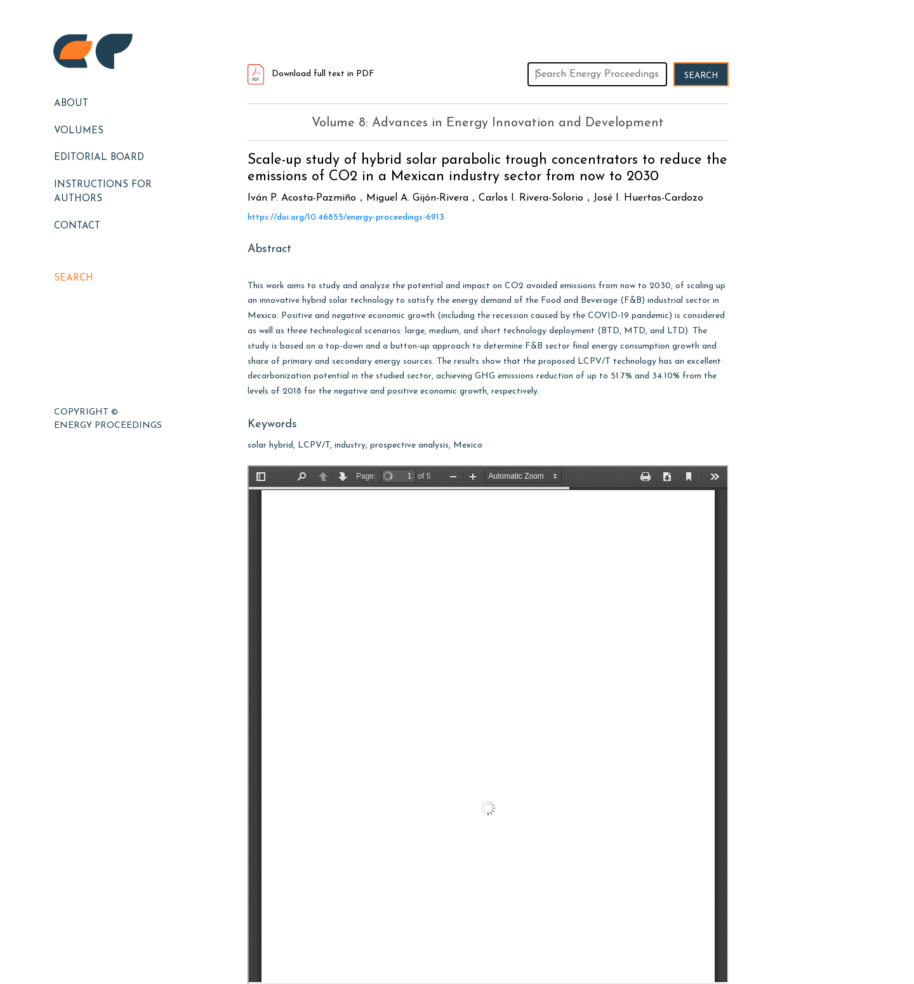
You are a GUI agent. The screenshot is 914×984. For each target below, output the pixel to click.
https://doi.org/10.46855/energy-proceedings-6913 (346, 217)
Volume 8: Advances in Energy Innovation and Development (488, 123)
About (71, 104)
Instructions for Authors (103, 192)
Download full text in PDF (311, 74)
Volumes (78, 131)
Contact (77, 226)
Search (73, 278)
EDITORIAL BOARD (99, 158)
